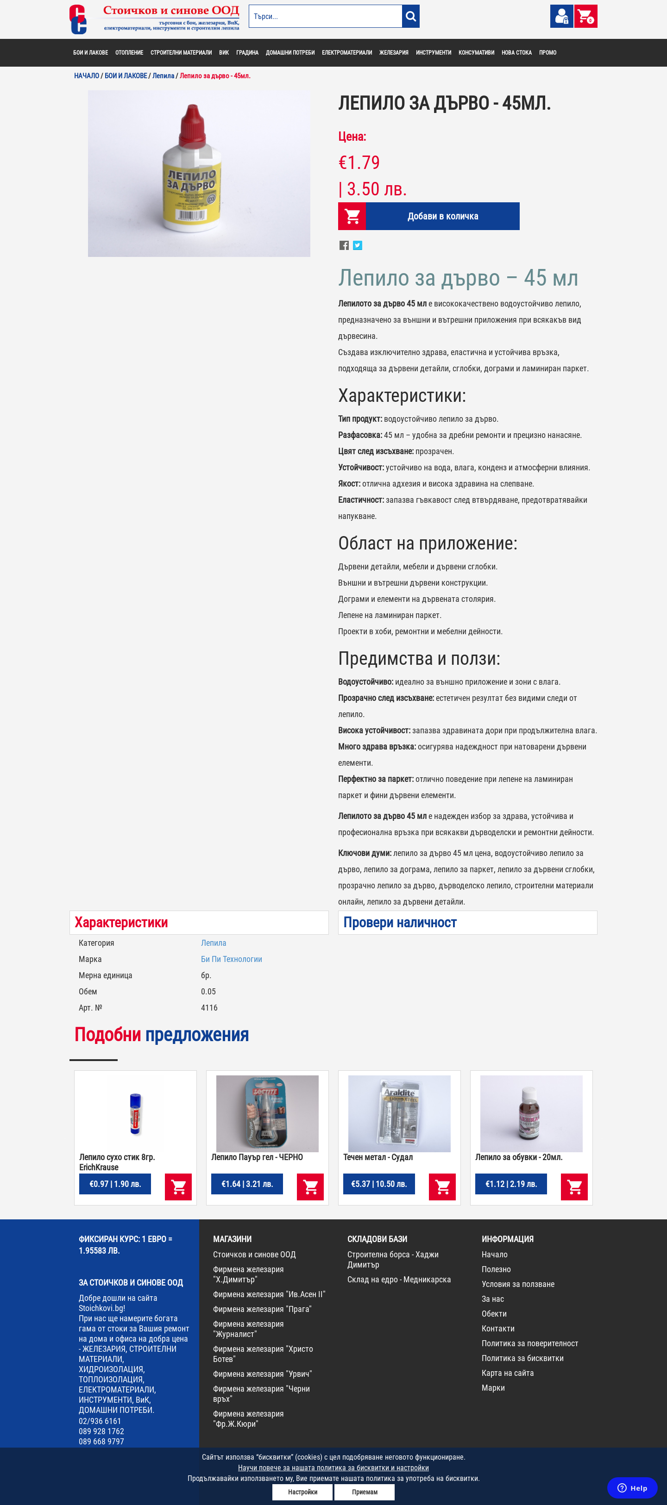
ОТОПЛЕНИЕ (129, 53)
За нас (493, 1299)
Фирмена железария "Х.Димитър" (248, 1274)
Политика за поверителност (530, 1343)
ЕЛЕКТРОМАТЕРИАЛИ (347, 53)
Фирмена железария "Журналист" (248, 1329)
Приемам (365, 1492)
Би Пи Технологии (231, 959)
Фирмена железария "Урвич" (262, 1374)
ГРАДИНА (247, 53)
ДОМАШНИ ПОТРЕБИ (290, 53)
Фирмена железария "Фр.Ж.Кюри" (248, 1419)
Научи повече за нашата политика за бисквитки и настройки (333, 1467)
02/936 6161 (100, 1421)
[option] (199, 173)
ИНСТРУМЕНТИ (433, 53)
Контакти (498, 1328)
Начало (495, 1254)
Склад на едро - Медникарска (399, 1279)
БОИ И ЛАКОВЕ (90, 53)
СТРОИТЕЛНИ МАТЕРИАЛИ (181, 53)
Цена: (352, 137)
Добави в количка (443, 216)
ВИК (224, 53)
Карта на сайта (508, 1373)
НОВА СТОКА (517, 53)
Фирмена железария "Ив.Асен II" (269, 1294)
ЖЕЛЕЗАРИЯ (394, 53)
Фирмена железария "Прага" (262, 1309)
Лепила (214, 943)
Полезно (496, 1269)
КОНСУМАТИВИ (476, 53)
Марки (493, 1388)
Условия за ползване (518, 1284)
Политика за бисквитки (523, 1358)
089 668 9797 (101, 1441)
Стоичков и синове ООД (254, 1254)
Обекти (494, 1313)
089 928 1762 (101, 1431)
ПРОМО (547, 53)
